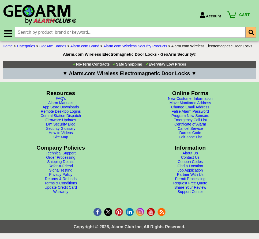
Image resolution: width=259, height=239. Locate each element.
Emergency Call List (190, 120)
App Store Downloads (61, 107)
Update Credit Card (60, 187)
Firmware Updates (61, 120)
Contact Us (190, 157)
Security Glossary (61, 129)
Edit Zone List (190, 137)
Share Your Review (190, 187)
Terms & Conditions (60, 183)
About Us (190, 153)
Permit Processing (190, 179)
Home (8, 46)
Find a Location (190, 166)
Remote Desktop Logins (61, 111)
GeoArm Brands (52, 46)
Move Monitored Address (190, 103)
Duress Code (190, 133)
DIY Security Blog (60, 124)
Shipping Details (60, 162)
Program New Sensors (190, 116)
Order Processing (60, 157)
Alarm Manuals (60, 103)
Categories (26, 46)
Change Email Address (190, 107)
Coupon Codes (190, 162)
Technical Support (61, 153)
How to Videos (61, 133)
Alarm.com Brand (84, 46)
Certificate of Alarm (190, 124)
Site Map (60, 137)
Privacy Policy (60, 175)
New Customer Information (190, 99)
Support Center (190, 192)
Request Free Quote (190, 183)
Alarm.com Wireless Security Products (135, 46)
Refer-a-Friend (60, 166)
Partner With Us (190, 175)
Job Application (190, 170)
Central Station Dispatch (60, 116)
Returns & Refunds (61, 179)
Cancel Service (190, 129)
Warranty (60, 192)
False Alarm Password (190, 111)
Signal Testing (60, 170)
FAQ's (61, 99)
